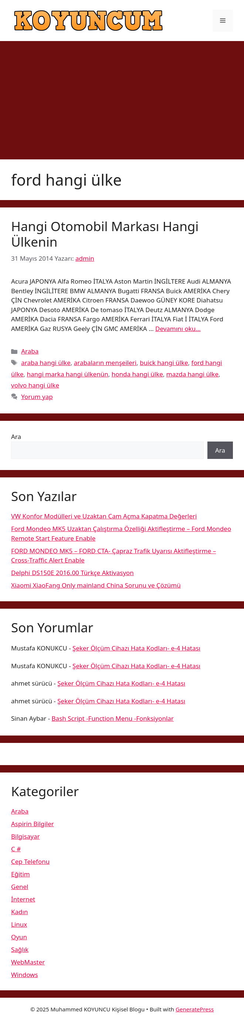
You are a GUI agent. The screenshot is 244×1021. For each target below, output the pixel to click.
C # (16, 849)
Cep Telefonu (30, 861)
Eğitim (20, 874)
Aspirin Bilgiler (32, 823)
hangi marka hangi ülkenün (67, 374)
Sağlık (19, 949)
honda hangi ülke (137, 374)
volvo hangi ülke (35, 385)
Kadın (19, 911)
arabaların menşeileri (105, 362)
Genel (19, 886)
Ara (16, 436)
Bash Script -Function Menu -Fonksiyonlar (113, 718)
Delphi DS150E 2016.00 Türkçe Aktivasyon (72, 572)
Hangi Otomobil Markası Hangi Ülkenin (105, 233)
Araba (29, 351)
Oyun (19, 937)
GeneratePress (195, 1009)
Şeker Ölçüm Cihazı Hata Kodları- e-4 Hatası (136, 648)
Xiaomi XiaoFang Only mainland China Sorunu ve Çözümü (96, 585)
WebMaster (28, 962)
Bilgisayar (25, 836)
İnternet (23, 899)
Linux (19, 924)
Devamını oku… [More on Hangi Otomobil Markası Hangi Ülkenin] (178, 328)
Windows (24, 974)
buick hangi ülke (164, 362)
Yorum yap (37, 396)
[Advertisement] (122, 96)
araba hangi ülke (46, 362)
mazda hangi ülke (192, 374)
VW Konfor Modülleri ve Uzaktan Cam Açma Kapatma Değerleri (104, 516)
